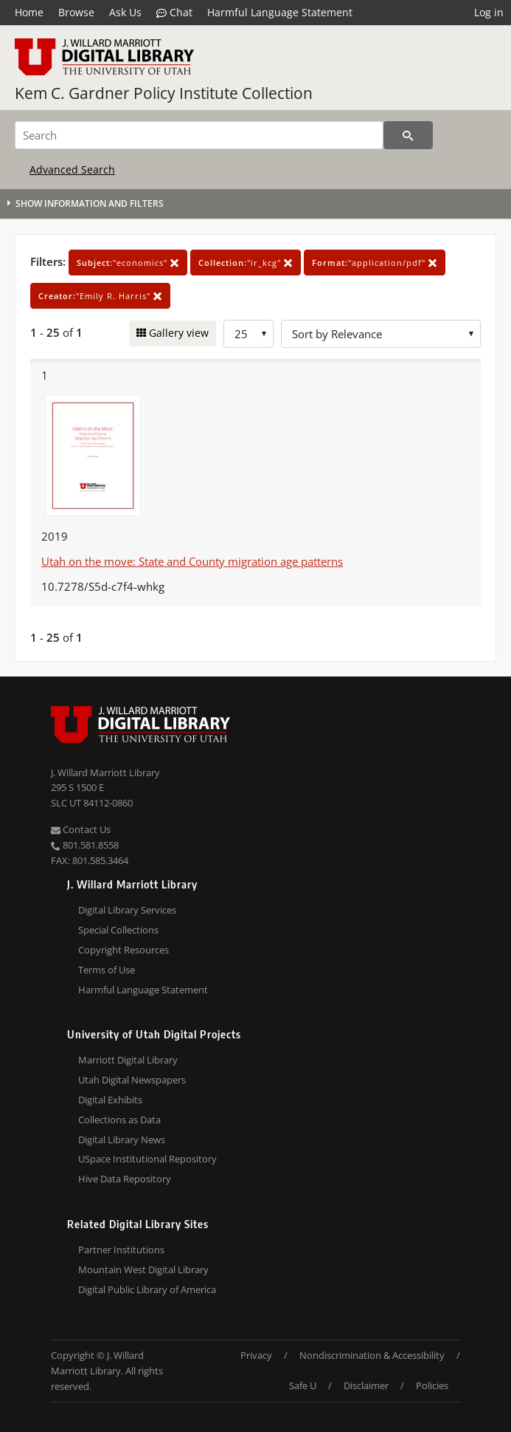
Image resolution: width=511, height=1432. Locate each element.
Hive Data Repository (124, 1178)
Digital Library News (121, 1139)
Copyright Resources (123, 949)
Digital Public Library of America (147, 1289)
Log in (489, 12)
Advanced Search (72, 169)
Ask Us (125, 12)
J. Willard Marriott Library (105, 772)
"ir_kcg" (245, 262)
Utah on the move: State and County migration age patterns (192, 561)
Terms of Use (106, 969)
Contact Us (81, 829)
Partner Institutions (121, 1249)
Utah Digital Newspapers (132, 1079)
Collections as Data (119, 1119)
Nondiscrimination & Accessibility (372, 1355)
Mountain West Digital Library (143, 1269)
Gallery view (177, 333)
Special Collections (118, 929)
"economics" (128, 262)
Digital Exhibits (110, 1099)
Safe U (302, 1385)
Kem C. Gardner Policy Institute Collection (164, 93)
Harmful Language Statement (279, 12)
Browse (76, 12)
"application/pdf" (374, 262)
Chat (174, 12)
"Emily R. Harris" (100, 295)
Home (29, 12)
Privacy (256, 1355)
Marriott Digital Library (128, 1059)
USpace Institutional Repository (147, 1158)
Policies (432, 1385)
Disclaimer (366, 1385)
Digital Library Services (127, 910)
